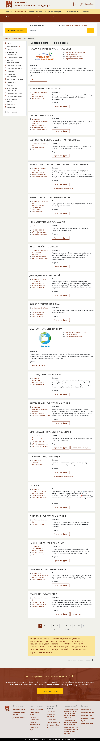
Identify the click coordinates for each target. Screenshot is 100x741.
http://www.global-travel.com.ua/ (38, 212)
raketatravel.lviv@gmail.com (41, 415)
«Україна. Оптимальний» (35, 723)
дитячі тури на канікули (58, 646)
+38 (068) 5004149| (38, 230)
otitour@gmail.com (38, 384)
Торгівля (10, 104)
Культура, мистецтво (15, 68)
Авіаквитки (77, 614)
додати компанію (50, 691)
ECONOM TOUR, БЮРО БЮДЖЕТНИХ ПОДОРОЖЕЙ (55, 140)
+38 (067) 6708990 (72, 54)
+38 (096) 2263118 (38, 172)
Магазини (10, 71)
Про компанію (86, 709)
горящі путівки (78, 643)
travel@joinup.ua (37, 314)
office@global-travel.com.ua (36, 208)
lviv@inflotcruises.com (39, 257)
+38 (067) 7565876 (38, 382)
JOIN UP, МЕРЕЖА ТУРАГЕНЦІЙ (45, 275)
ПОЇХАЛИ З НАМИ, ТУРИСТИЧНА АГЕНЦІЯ (51, 48)
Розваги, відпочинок (14, 96)
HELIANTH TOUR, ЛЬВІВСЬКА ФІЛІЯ (47, 222)
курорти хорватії (60, 649)
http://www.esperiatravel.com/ (40, 176)
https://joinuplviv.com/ (39, 287)
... (64, 72)
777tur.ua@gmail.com (39, 127)
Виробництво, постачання (12, 89)
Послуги (10, 85)
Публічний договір (87, 712)
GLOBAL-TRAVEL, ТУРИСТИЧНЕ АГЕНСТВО (51, 197)
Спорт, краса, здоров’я (12, 100)
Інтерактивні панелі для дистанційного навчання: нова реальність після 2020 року (71, 714)
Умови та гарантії (87, 718)
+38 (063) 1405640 (38, 602)
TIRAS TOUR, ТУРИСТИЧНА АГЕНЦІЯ (48, 516)
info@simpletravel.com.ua (40, 444)
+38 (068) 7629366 (38, 493)
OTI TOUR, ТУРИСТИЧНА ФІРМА (46, 374)
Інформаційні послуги (53, 12)
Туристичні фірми (38, 80)
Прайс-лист (85, 721)
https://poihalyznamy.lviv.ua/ (74, 59)
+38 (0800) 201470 (38, 255)
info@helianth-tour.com (39, 232)
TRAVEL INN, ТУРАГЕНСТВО (43, 594)
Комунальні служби (14, 65)
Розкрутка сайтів (53, 728)
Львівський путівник (71, 12)
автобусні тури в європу (39, 638)
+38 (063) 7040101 (72, 334)
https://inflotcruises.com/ (40, 259)
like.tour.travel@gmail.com (74, 337)
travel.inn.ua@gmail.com (39, 604)
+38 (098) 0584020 (38, 464)
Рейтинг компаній (12, 17)
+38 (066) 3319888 (38, 551)
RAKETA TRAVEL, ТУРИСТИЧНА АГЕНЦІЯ (50, 403)
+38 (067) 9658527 (38, 148)
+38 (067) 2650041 (38, 413)
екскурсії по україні (80, 646)
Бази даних (51, 712)
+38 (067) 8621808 (38, 205)
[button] (87, 4)
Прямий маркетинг (53, 722)
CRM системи (51, 719)
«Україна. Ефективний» (34, 718)
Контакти (85, 12)
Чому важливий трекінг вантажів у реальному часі (70, 723)
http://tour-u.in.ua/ (37, 555)
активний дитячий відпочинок (66, 638)
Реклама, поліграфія (14, 93)
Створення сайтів (53, 725)
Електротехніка (12, 46)
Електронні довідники (51, 715)
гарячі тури (66, 643)
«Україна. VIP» (34, 727)
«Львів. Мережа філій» (35, 713)
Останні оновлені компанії (30, 17)
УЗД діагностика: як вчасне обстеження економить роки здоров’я (71, 731)
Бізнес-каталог (20, 12)
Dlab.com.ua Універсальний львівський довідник (33, 4)
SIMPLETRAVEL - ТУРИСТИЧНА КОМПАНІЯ (51, 432)
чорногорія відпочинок (41, 652)
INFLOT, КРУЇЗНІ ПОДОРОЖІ (44, 246)
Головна (9, 12)
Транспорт (11, 107)
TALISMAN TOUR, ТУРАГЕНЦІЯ (45, 456)
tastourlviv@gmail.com (39, 495)
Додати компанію (16, 30)
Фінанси (10, 49)
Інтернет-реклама (35, 12)
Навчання (10, 82)
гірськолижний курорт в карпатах (44, 644)
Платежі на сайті (87, 724)
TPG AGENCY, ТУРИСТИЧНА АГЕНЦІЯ (48, 569)
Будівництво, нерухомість (12, 53)
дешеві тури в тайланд (37, 646)
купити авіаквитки (39, 649)
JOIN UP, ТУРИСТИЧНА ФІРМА (45, 304)
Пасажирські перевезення (63, 189)
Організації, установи (15, 79)
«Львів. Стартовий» (36, 709)
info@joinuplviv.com (38, 285)
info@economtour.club (39, 150)
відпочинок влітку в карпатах (55, 641)
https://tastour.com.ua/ (39, 497)
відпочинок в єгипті (36, 641)
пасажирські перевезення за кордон (76, 25)
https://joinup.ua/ (37, 316)
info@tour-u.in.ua (37, 553)
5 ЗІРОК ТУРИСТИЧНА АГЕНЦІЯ (45, 88)
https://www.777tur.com (39, 129)
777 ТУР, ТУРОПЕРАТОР (41, 115)
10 (79, 626)
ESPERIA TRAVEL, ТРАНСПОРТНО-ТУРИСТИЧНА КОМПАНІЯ (59, 164)
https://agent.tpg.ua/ (38, 579)
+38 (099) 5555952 (38, 97)
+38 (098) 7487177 (38, 283)
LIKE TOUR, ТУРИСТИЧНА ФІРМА (46, 328)
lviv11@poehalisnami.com (74, 57)
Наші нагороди (86, 715)
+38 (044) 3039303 (38, 312)
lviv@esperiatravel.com (39, 174)
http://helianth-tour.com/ (40, 234)
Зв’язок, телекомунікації (13, 61)
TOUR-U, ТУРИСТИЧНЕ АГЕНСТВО (47, 542)
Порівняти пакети (36, 730)
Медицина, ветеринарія (11, 75)
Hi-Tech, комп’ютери (14, 57)
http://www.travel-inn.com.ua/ (37, 606)
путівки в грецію (79, 649)
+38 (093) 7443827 (38, 524)
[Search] (58, 30)
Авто (9, 43)
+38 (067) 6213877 (38, 125)
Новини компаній (48, 17)
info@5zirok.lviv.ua (38, 99)
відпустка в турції (76, 641)
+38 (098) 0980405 (38, 442)
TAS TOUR (35, 485)
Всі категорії (11, 112)
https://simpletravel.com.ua (40, 446)
